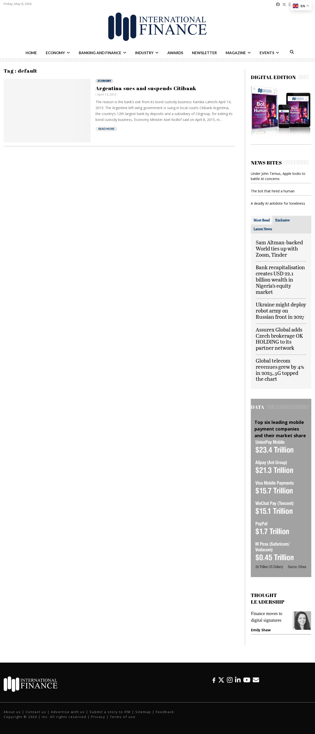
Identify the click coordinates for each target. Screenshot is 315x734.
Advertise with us (68, 712)
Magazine (236, 52)
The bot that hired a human (273, 191)
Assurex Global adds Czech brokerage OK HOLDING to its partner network (279, 338)
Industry (144, 52)
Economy (55, 52)
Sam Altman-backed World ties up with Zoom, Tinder (279, 248)
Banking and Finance (100, 52)
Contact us (36, 712)
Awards (175, 52)
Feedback (165, 712)
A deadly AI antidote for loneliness (278, 203)
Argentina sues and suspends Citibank (145, 88)
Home (31, 52)
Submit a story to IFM (110, 712)
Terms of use (123, 717)
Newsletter (204, 52)
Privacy (98, 717)
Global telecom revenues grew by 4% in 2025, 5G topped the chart (280, 369)
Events (267, 52)
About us (12, 712)
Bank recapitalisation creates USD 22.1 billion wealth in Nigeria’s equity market (280, 279)
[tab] (261, 220)
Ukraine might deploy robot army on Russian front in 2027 (281, 310)
